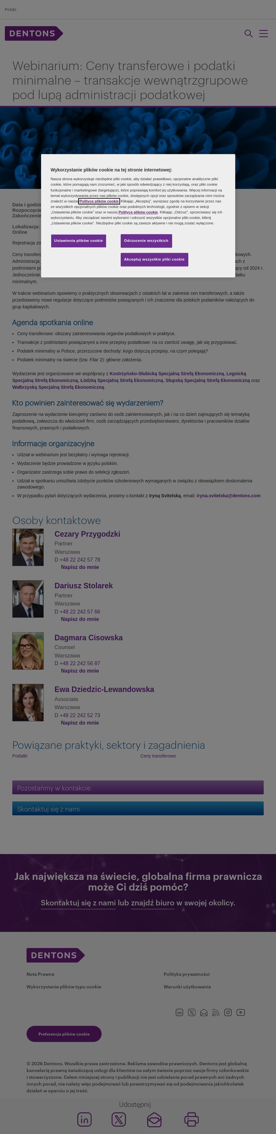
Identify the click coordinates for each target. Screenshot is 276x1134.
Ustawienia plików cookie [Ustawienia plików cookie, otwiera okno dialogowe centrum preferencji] (78, 240)
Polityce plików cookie (99, 201)
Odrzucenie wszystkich (146, 240)
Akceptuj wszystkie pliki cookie (154, 259)
